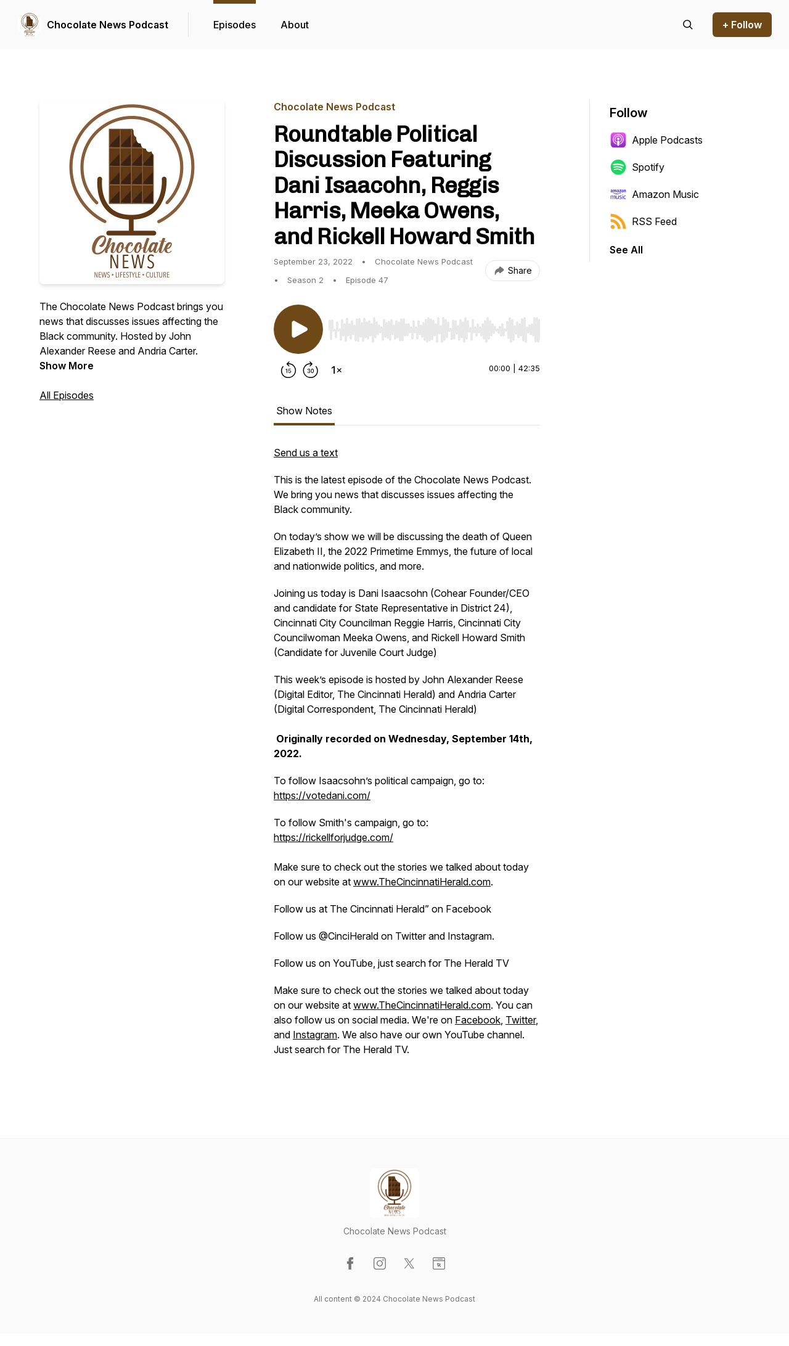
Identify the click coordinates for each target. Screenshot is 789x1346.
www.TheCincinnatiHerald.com (422, 882)
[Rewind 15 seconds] (288, 370)
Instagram (315, 1034)
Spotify (637, 167)
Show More (66, 365)
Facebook (478, 1020)
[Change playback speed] (336, 370)
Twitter (520, 1020)
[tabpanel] (407, 757)
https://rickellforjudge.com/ (333, 837)
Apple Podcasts (656, 140)
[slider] (434, 330)
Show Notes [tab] (304, 410)
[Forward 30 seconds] (310, 370)
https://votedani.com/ (322, 795)
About (294, 24)
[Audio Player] (434, 326)
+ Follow (742, 24)
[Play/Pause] (298, 329)
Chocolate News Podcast (107, 24)
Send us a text (306, 452)
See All (626, 250)
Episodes (234, 24)
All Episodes (66, 395)
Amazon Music (654, 194)
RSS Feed (643, 221)
